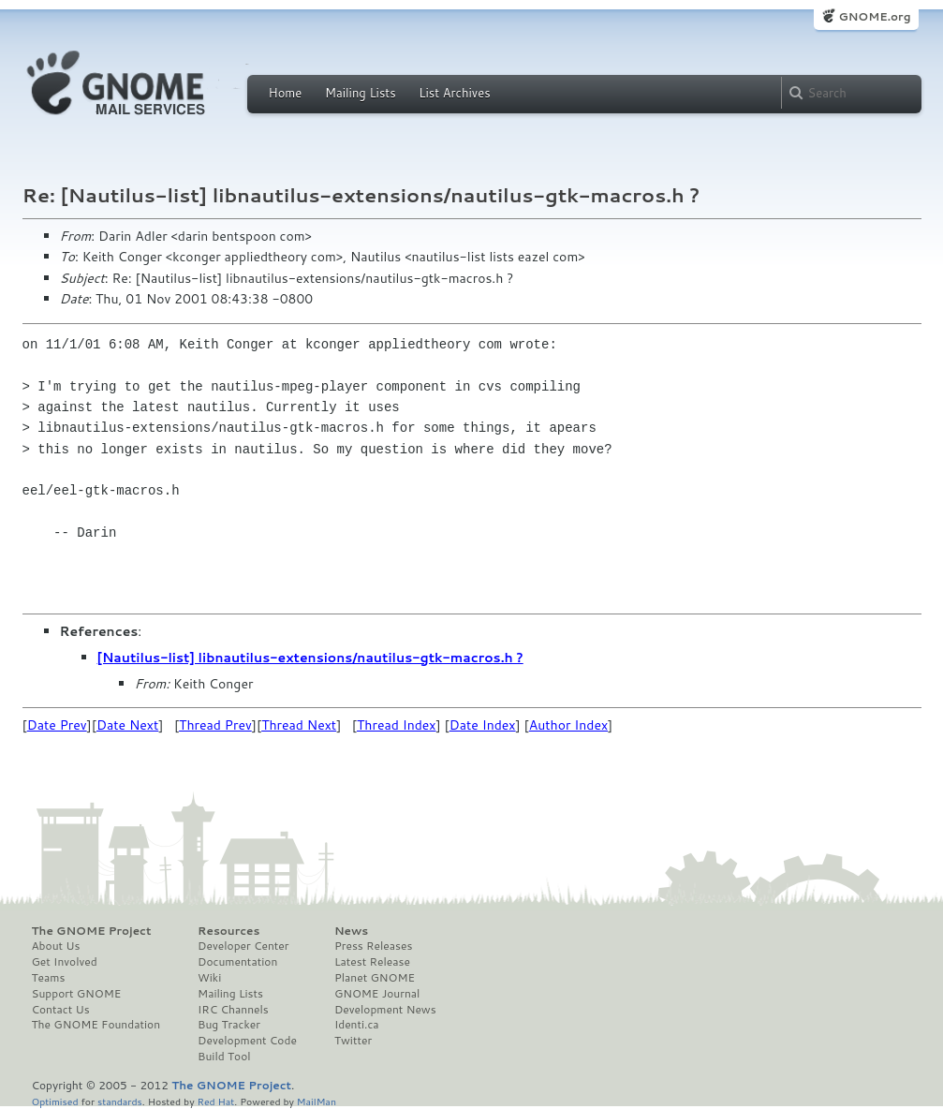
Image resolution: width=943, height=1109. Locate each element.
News (351, 931)
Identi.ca (356, 1024)
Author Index (568, 725)
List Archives (454, 92)
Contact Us (61, 1009)
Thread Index (396, 725)
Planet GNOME (374, 977)
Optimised (55, 1101)
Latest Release (372, 961)
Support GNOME (77, 993)
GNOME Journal (377, 993)
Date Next (127, 725)
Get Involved (64, 961)
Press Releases (373, 946)
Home (285, 92)
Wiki (209, 977)
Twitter (353, 1040)
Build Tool (224, 1056)
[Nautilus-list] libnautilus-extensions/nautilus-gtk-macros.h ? (310, 657)
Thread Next (298, 725)
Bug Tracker (229, 1024)
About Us (56, 946)
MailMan (316, 1101)
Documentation (237, 961)
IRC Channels (233, 1009)
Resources (228, 931)
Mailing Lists (360, 92)
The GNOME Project (92, 931)
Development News (385, 1009)
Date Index (482, 725)
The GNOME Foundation (96, 1024)
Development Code (247, 1040)
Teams (49, 977)
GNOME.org (874, 16)
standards (119, 1101)
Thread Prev (215, 725)
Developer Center (243, 946)
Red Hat (215, 1101)
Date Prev (57, 725)
